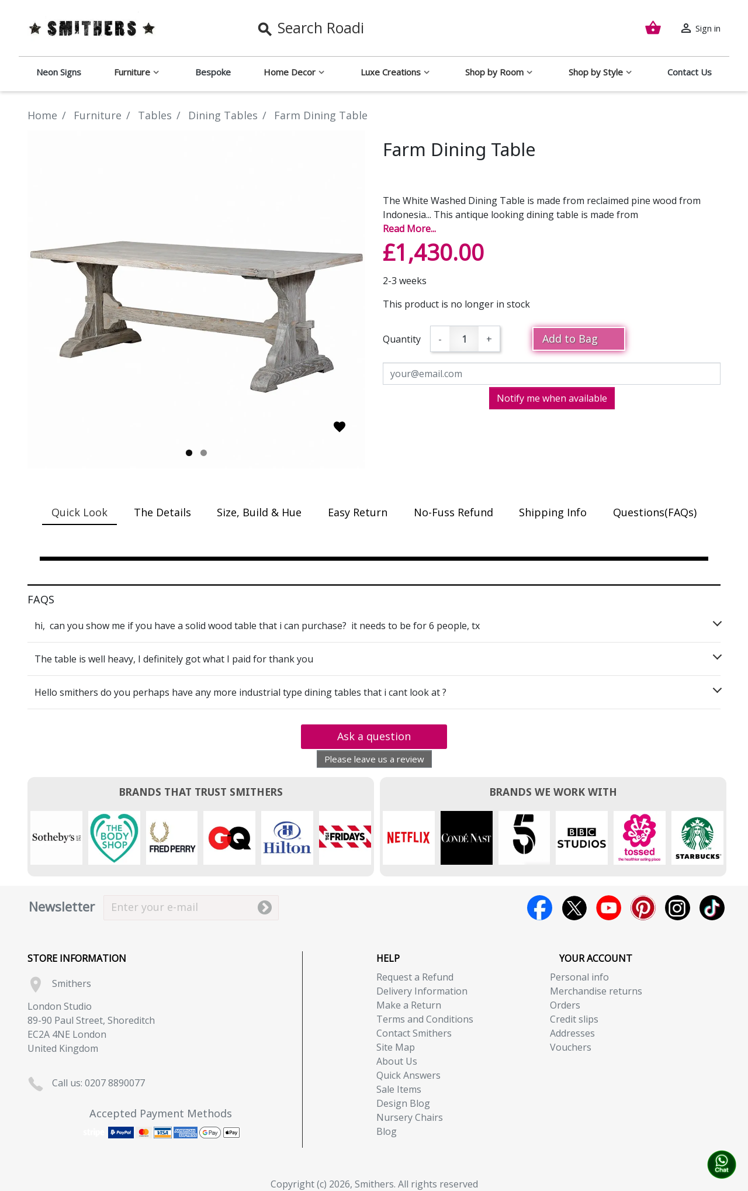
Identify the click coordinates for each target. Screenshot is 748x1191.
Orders (565, 1005)
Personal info (579, 977)
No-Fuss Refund (453, 512)
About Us (396, 1061)
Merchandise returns (596, 991)
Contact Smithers (414, 1033)
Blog (386, 1131)
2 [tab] (203, 453)
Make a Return (408, 1005)
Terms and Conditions (424, 1019)
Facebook (539, 907)
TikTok (712, 907)
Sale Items (398, 1089)
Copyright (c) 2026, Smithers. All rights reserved (374, 1184)
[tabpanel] (196, 299)
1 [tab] (189, 453)
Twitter (574, 907)
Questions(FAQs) (655, 512)
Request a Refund (414, 977)
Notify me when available (552, 398)
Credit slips (574, 1019)
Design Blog (403, 1103)
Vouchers (570, 1047)
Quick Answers (408, 1075)
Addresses (572, 1033)
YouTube (608, 907)
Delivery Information (422, 991)
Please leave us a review (374, 759)
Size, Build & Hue (259, 512)
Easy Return (357, 512)
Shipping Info (553, 512)
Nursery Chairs (409, 1117)
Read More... (409, 228)
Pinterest (643, 907)
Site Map (395, 1047)
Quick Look (79, 512)
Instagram (677, 907)
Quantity (402, 339)
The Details (162, 512)
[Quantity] (464, 338)
